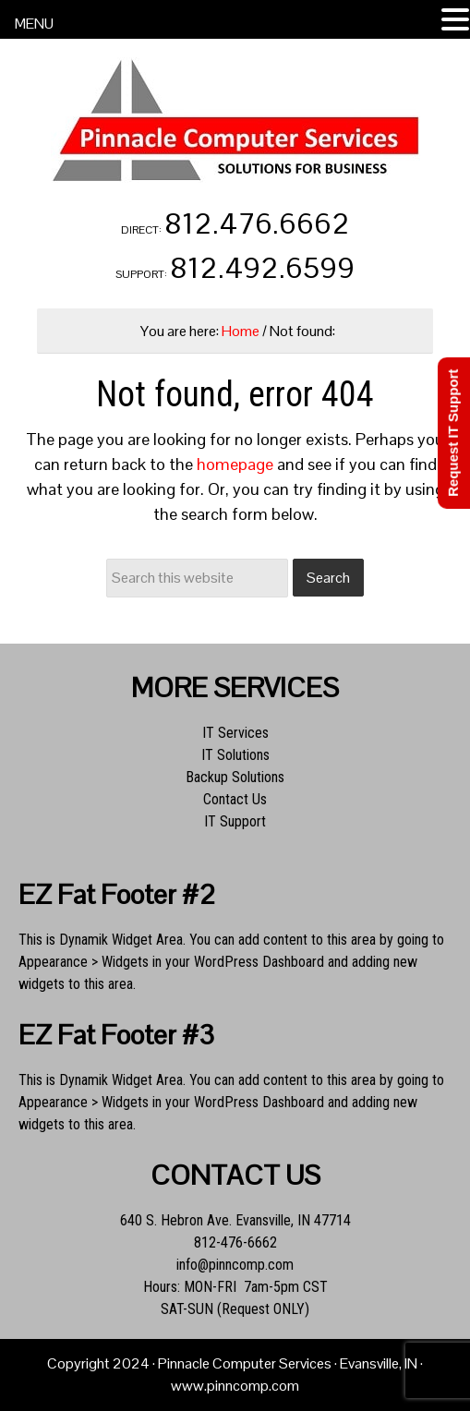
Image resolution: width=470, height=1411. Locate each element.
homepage (235, 464)
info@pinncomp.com (235, 1264)
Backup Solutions (235, 777)
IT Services (235, 733)
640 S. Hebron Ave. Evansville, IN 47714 (235, 1220)
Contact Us (235, 799)
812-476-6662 (235, 1242)
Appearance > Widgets (83, 962)
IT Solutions (235, 755)
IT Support (235, 821)
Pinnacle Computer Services (235, 120)
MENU (34, 23)
